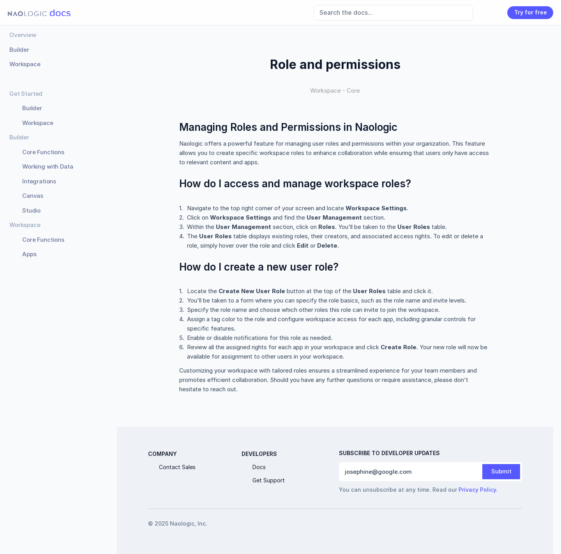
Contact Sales (177, 467)
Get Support (268, 480)
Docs (259, 467)
